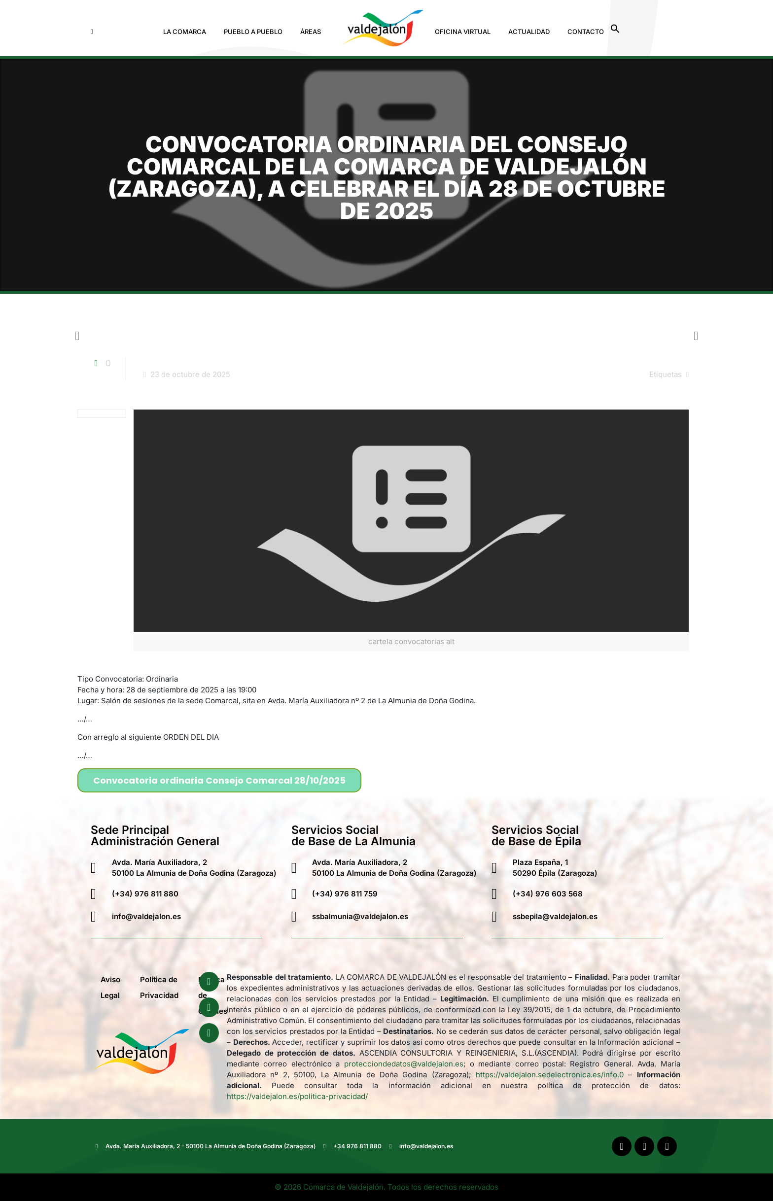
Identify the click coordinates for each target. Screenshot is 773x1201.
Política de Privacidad (159, 987)
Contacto (585, 31)
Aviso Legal (110, 987)
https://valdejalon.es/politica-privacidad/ (297, 1096)
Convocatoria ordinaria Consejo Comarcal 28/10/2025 (219, 780)
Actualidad (529, 31)
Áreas (310, 31)
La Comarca (184, 31)
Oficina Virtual (463, 31)
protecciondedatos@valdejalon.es (403, 1063)
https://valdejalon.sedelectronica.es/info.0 (550, 1074)
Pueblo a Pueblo (253, 31)
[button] (187, 32)
